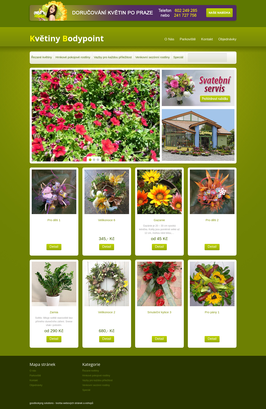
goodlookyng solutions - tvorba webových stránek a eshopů (61, 403)
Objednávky (36, 385)
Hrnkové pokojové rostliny (73, 57)
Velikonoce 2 (106, 312)
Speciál (178, 57)
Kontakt (34, 380)
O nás (33, 370)
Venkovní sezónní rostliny (152, 57)
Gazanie (159, 220)
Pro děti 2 (212, 220)
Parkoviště (35, 375)
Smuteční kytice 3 (159, 312)
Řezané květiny (41, 57)
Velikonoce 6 (106, 220)
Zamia (54, 312)
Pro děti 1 (53, 220)
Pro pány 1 (212, 312)
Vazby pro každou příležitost (113, 57)
